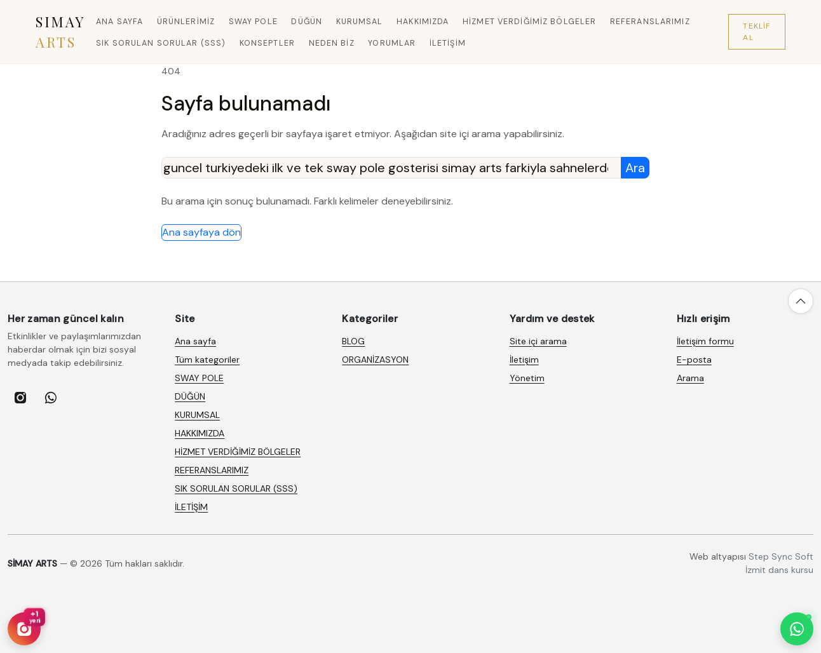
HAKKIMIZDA (423, 22)
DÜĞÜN (306, 22)
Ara (635, 167)
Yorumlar (392, 43)
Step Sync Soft (781, 556)
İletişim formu (705, 341)
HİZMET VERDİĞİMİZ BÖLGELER (529, 22)
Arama (690, 378)
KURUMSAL (359, 22)
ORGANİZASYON (375, 359)
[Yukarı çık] (800, 301)
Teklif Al (756, 32)
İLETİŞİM (448, 43)
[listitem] (20, 397)
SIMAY (60, 32)
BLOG (353, 341)
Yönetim (527, 378)
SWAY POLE (253, 22)
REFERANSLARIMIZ (650, 22)
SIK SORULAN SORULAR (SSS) (161, 43)
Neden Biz (332, 43)
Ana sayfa (119, 22)
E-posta (694, 359)
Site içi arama (538, 341)
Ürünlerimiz (186, 22)
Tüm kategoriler (207, 359)
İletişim (524, 359)
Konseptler (267, 43)
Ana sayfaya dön (201, 232)
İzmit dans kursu (779, 570)
